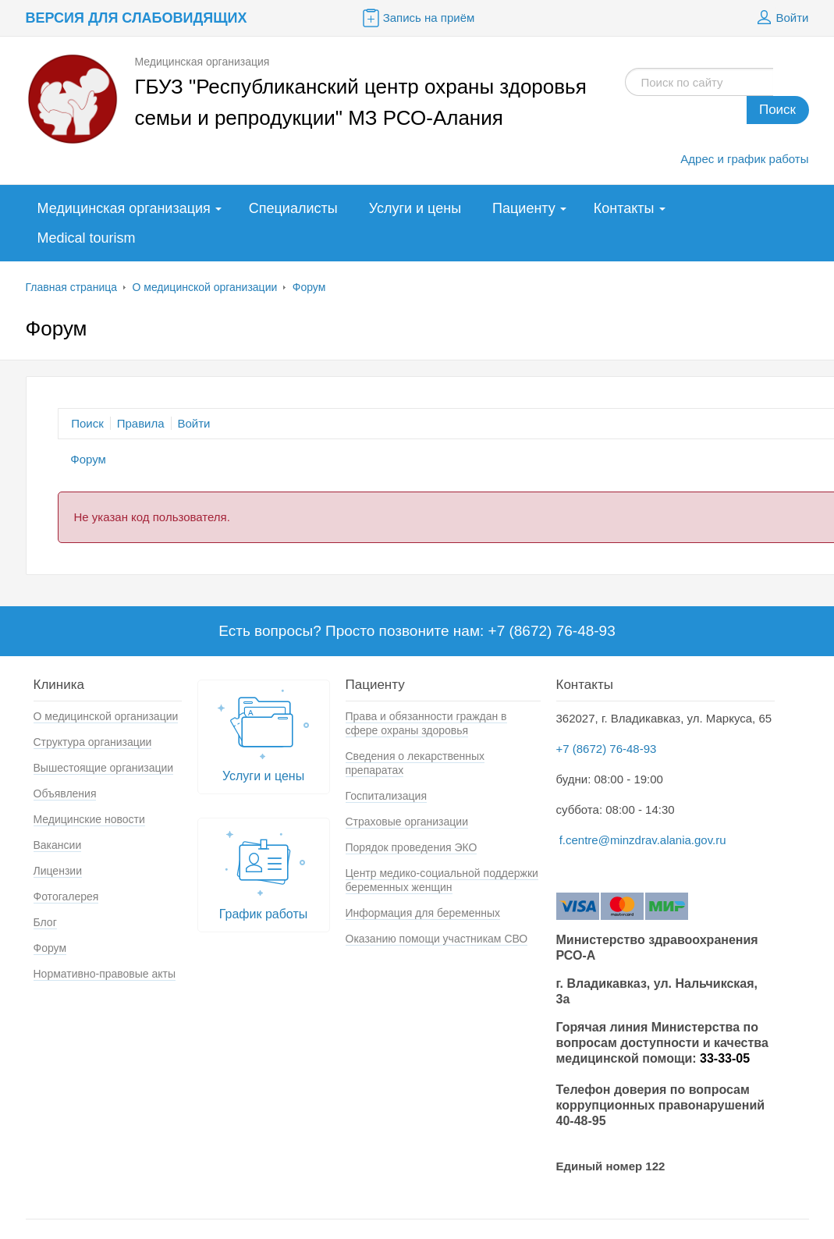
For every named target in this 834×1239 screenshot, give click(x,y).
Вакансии (58, 845)
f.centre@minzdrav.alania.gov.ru (642, 840)
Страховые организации (407, 821)
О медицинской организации (204, 287)
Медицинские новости (89, 819)
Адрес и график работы (744, 158)
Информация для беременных (423, 913)
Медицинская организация (124, 208)
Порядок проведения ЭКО (411, 847)
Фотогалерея (66, 896)
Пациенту (523, 208)
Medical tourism (86, 238)
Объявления (65, 793)
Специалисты (293, 208)
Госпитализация (387, 796)
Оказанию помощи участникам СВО (437, 938)
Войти (781, 18)
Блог (45, 922)
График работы (264, 871)
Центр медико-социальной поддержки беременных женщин (442, 880)
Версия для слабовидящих (136, 18)
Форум (309, 287)
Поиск (777, 109)
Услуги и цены (415, 208)
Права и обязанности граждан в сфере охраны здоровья (426, 723)
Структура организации (93, 742)
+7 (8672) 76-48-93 (606, 748)
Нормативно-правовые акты (105, 973)
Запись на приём (417, 18)
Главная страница (72, 287)
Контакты (624, 208)
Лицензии (58, 870)
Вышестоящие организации (104, 768)
